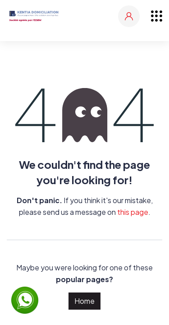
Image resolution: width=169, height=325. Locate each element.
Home (84, 301)
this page (132, 212)
